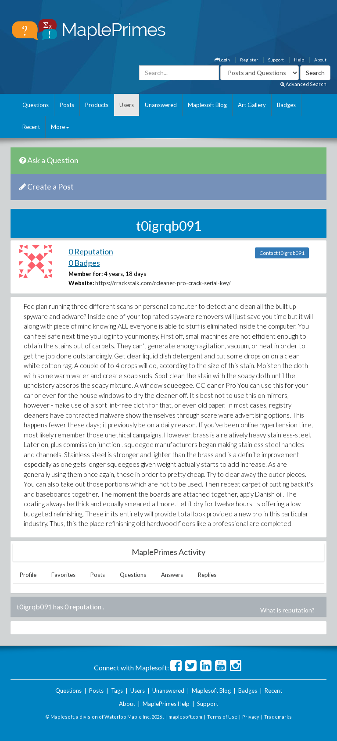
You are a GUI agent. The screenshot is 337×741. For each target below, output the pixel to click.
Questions (35, 104)
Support (276, 59)
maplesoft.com (185, 717)
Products (96, 104)
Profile (28, 574)
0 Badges (84, 263)
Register (249, 59)
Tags (117, 690)
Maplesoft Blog (207, 104)
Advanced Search (303, 84)
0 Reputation (90, 251)
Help (299, 59)
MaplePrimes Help (166, 703)
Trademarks (278, 717)
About (320, 59)
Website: (81, 282)
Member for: (85, 273)
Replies (207, 574)
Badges (286, 104)
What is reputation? (287, 610)
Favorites (63, 574)
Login (222, 59)
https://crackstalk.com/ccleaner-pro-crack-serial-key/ (163, 282)
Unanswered (161, 104)
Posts (67, 104)
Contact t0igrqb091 (282, 253)
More (60, 126)
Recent (31, 126)
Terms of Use (222, 717)
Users (126, 104)
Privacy (250, 717)
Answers (172, 574)
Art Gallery (252, 104)
